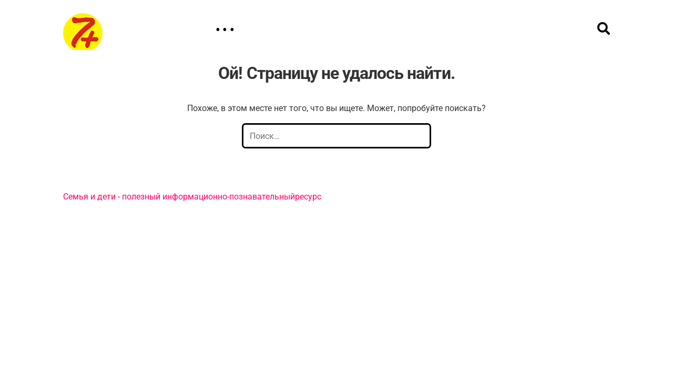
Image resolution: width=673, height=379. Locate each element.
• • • (225, 30)
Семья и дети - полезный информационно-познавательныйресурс (192, 197)
